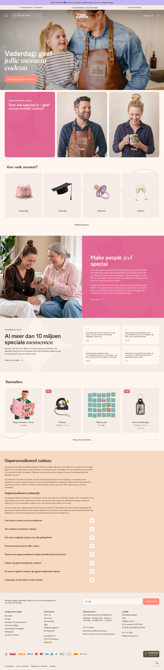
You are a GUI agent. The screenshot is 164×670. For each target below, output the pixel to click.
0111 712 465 (88, 627)
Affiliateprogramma (51, 627)
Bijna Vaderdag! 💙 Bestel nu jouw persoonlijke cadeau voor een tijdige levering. (82, 2)
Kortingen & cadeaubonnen (15, 622)
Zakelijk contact (128, 621)
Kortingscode (49, 631)
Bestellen (8, 616)
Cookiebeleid (9, 666)
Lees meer (95, 299)
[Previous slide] (148, 224)
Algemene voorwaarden (39, 666)
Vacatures (48, 618)
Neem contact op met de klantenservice (99, 634)
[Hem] (82, 124)
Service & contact (12, 635)
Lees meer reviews (12, 360)
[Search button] (15, 15)
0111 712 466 (127, 633)
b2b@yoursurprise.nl (130, 636)
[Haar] (134, 124)
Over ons (47, 615)
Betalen (8, 619)
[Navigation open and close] (6, 15)
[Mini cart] (157, 15)
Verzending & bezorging (14, 628)
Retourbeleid (49, 621)
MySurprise (9, 632)
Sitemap (52, 666)
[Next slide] (156, 224)
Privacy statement (22, 666)
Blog (45, 624)
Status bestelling (11, 625)
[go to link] (23, 195)
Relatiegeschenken (129, 615)
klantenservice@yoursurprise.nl (95, 631)
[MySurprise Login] (149, 15)
